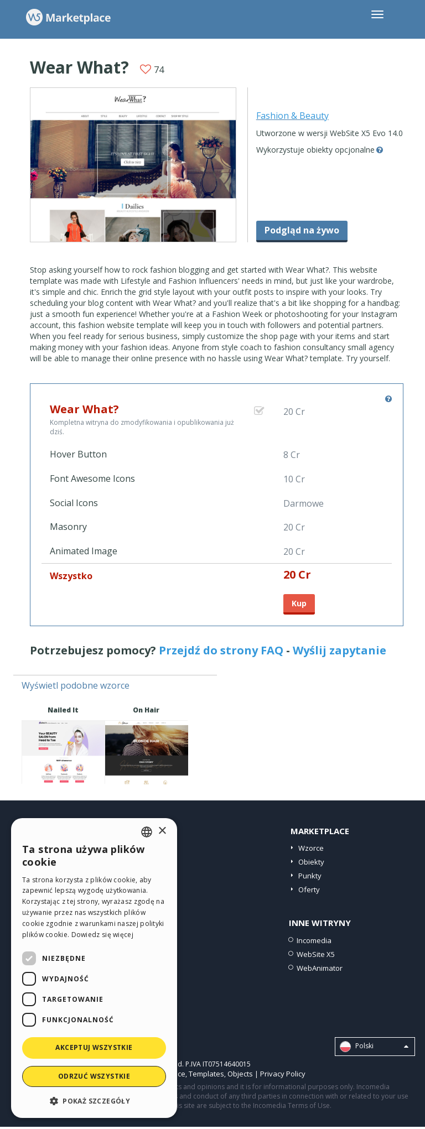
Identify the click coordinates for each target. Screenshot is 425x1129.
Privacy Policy (282, 1074)
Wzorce (311, 848)
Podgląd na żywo (302, 230)
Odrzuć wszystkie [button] (94, 1076)
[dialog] (94, 968)
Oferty (309, 889)
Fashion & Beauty (292, 116)
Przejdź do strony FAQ (221, 650)
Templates (206, 1074)
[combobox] (146, 831)
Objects (240, 1074)
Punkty (310, 876)
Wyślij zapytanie (339, 650)
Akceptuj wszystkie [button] (93, 1047)
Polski (374, 1046)
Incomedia (314, 940)
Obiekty (311, 862)
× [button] (162, 831)
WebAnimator (320, 968)
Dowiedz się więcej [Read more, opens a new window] (102, 934)
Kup (299, 603)
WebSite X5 (316, 954)
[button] (94, 1100)
